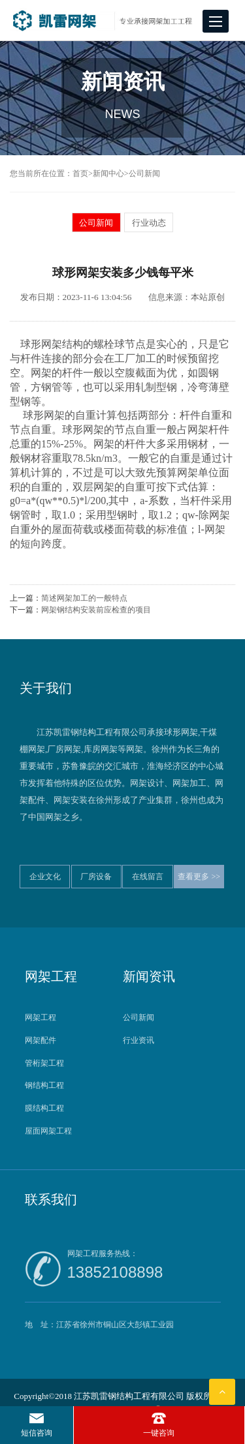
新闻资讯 (149, 976)
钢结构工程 (44, 1085)
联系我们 (51, 1199)
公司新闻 (144, 173)
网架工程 (51, 976)
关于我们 (46, 688)
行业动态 (149, 223)
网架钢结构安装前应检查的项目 (96, 609)
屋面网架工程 (48, 1131)
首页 (80, 173)
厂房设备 (96, 876)
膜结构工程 (44, 1108)
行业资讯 (138, 1040)
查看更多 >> (199, 876)
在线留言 (147, 876)
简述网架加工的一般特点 (84, 598)
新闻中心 (108, 173)
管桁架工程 (44, 1063)
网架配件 (40, 1040)
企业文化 (45, 876)
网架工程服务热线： (144, 1267)
